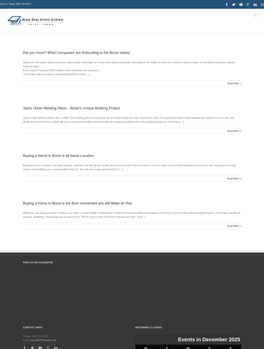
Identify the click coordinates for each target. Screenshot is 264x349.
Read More (233, 83)
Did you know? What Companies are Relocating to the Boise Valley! (76, 53)
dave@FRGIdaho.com (44, 340)
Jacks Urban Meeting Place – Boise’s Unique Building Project (71, 108)
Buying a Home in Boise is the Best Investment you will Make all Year (77, 203)
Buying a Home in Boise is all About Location (58, 156)
